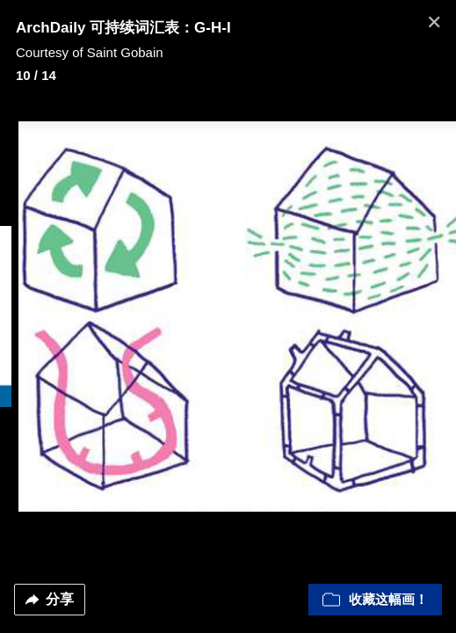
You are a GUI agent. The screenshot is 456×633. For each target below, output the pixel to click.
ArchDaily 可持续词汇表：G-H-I (123, 27)
